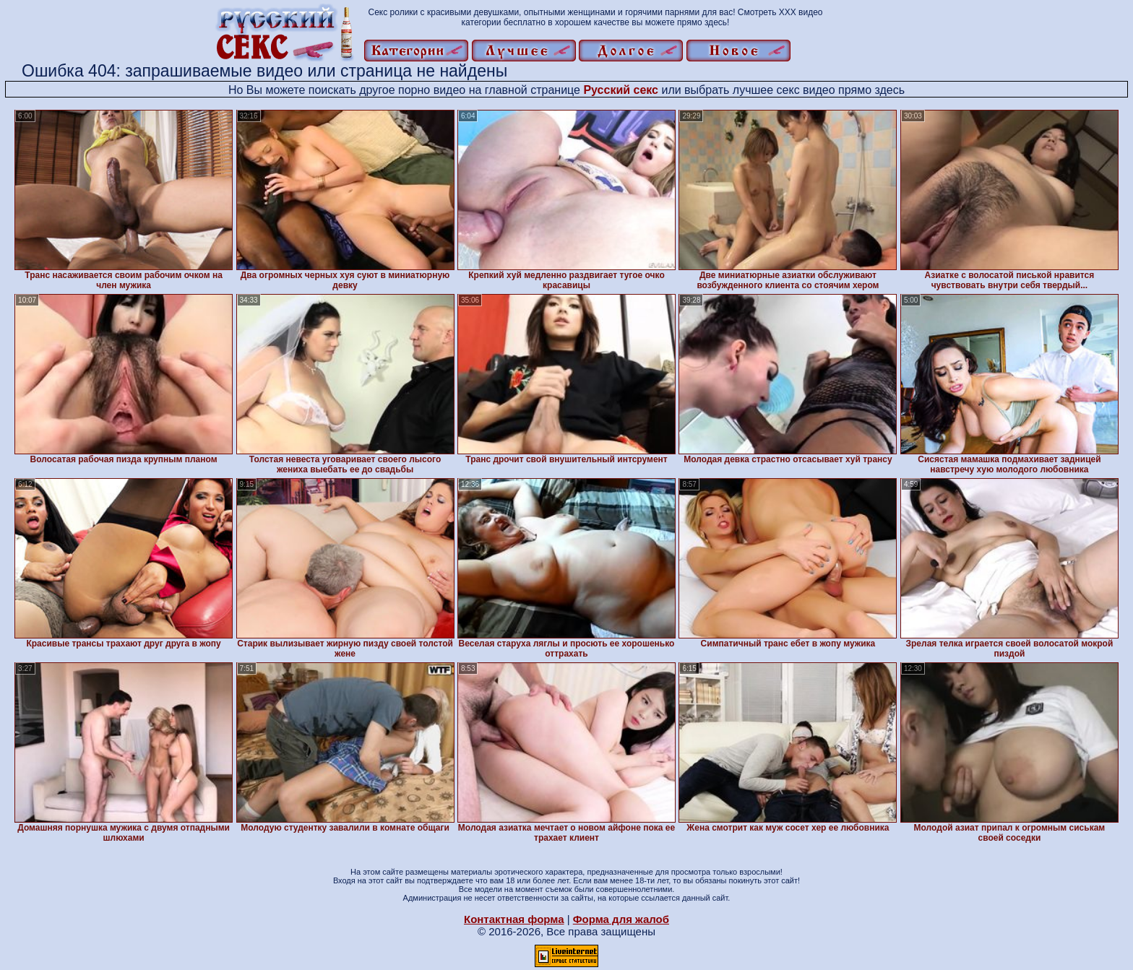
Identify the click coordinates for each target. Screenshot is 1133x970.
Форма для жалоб (621, 919)
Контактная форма (514, 919)
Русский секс (620, 90)
